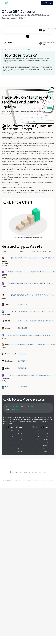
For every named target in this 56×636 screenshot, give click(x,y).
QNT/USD (12, 295)
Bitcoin (45, 137)
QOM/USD (12, 283)
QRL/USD (14, 258)
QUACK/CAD (35, 344)
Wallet (40, 472)
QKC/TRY (44, 311)
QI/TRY (45, 321)
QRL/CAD (36, 258)
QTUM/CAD (35, 335)
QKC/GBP (28, 311)
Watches (34, 472)
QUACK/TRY (43, 344)
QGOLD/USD (22, 328)
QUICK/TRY (44, 375)
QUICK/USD (14, 375)
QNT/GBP (28, 295)
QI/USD (21, 321)
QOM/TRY (42, 283)
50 (12, 442)
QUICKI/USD (22, 387)
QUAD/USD (22, 354)
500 (11, 448)
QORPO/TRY (43, 272)
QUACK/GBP (28, 344)
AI (29, 472)
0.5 (12, 431)
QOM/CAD (35, 283)
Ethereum (50, 137)
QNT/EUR (20, 295)
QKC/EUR (21, 311)
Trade (25, 472)
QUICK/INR (52, 375)
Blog (45, 472)
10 (12, 439)
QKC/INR (51, 311)
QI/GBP (33, 321)
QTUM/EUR (20, 335)
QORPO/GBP (28, 272)
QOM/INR (50, 283)
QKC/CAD (36, 311)
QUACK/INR (51, 344)
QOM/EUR (19, 283)
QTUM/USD (12, 335)
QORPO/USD (13, 272)
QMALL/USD (22, 304)
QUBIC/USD (22, 368)
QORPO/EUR (20, 272)
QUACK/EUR (20, 344)
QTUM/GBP (28, 335)
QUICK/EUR (21, 375)
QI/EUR (26, 321)
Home (21, 472)
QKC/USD (13, 311)
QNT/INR (50, 295)
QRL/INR (51, 258)
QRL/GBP (28, 258)
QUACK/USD (12, 344)
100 (12, 445)
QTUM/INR (50, 335)
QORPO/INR (51, 272)
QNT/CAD (35, 295)
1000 (11, 451)
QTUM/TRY (43, 335)
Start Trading (47, 3)
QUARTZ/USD (23, 361)
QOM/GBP (27, 283)
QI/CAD (39, 321)
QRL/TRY (43, 258)
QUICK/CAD (37, 375)
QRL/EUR (21, 258)
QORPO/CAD (36, 272)
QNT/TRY (43, 295)
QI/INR (50, 321)
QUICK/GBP (29, 375)
